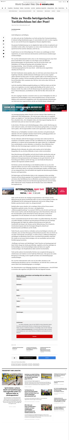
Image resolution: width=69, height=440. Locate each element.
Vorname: (18, 279)
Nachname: (19, 284)
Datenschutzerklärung (26, 329)
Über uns (64, 1)
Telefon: (18, 301)
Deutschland (24, 364)
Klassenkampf (36, 364)
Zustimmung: (19, 322)
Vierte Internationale (13, 11)
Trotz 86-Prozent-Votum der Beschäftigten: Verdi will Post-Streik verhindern (31, 348)
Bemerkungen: (19, 312)
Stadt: (17, 290)
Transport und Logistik (16, 364)
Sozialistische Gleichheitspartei (25, 11)
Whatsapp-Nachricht (31, 267)
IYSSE (34, 11)
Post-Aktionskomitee (15, 29)
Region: (18, 295)
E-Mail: (18, 306)
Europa (30, 364)
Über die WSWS (47, 11)
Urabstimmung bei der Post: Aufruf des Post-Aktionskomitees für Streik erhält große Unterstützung (45, 349)
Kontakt (60, 1)
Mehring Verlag (40, 11)
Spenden (58, 11)
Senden (34, 336)
